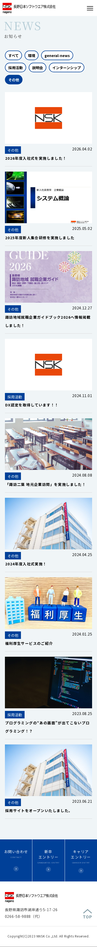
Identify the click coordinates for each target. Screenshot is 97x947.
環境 (31, 55)
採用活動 (15, 67)
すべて (13, 55)
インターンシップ (66, 67)
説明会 (37, 67)
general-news (57, 55)
